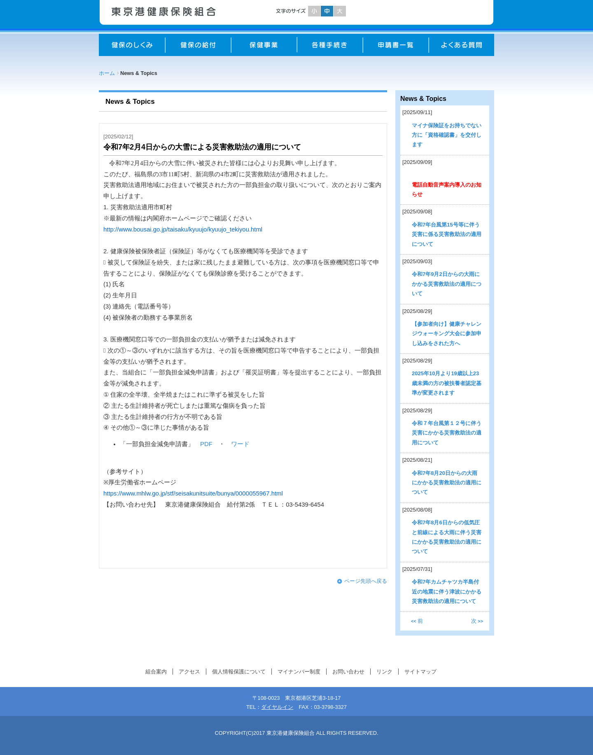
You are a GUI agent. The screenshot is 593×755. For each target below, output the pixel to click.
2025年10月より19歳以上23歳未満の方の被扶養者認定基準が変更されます (446, 383)
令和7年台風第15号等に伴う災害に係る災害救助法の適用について (446, 234)
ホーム (107, 73)
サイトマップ (420, 672)
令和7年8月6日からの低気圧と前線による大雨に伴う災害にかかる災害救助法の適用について (446, 536)
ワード (240, 444)
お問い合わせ (348, 672)
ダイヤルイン (277, 707)
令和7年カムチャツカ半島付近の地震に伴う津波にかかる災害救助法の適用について (446, 591)
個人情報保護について (239, 672)
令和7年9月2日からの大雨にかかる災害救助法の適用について (446, 284)
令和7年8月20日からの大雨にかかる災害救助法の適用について (446, 483)
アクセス (189, 672)
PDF (206, 444)
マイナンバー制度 (299, 672)
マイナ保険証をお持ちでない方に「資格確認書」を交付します (446, 135)
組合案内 (156, 672)
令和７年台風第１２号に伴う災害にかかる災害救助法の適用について (446, 433)
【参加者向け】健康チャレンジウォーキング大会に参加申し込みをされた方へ (446, 333)
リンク (384, 672)
